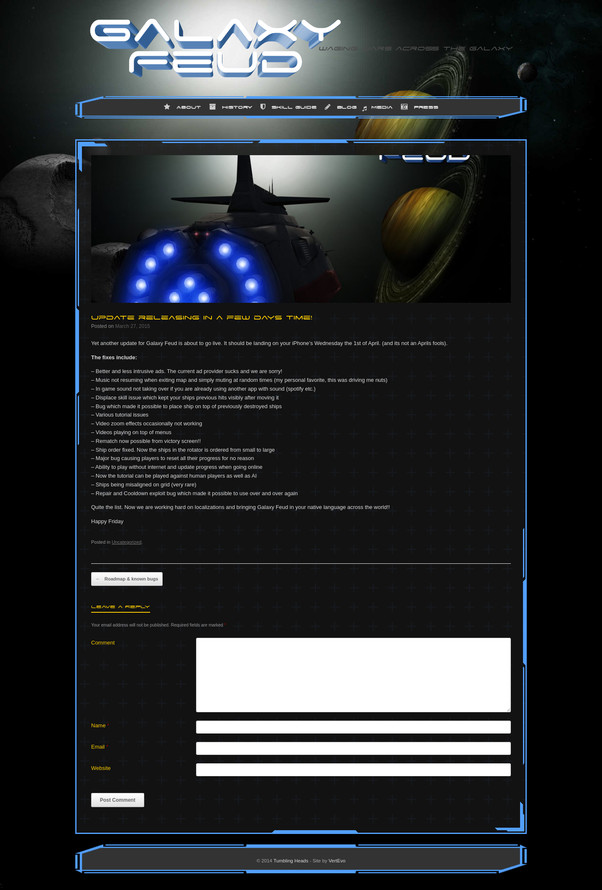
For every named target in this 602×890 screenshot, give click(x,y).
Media (382, 107)
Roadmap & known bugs (127, 579)
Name (100, 725)
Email (99, 747)
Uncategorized (126, 542)
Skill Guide (288, 107)
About (182, 107)
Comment (103, 642)
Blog (341, 107)
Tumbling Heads (290, 860)
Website (101, 768)
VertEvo (337, 860)
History (230, 107)
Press (419, 107)
